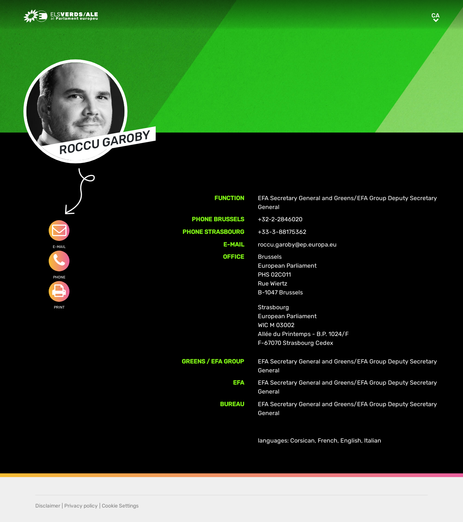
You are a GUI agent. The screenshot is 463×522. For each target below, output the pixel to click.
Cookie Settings (120, 506)
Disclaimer (47, 506)
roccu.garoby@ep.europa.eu (297, 244)
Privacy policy (81, 506)
